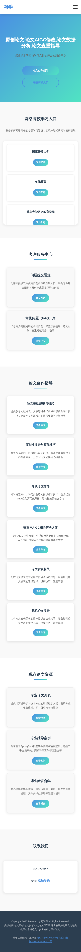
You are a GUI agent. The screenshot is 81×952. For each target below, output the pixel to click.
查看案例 (40, 760)
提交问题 (40, 297)
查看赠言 (40, 803)
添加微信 (44, 881)
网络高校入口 (41, 82)
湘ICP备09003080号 (47, 937)
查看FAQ (40, 340)
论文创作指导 (41, 70)
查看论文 (40, 718)
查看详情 (40, 425)
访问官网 (40, 162)
